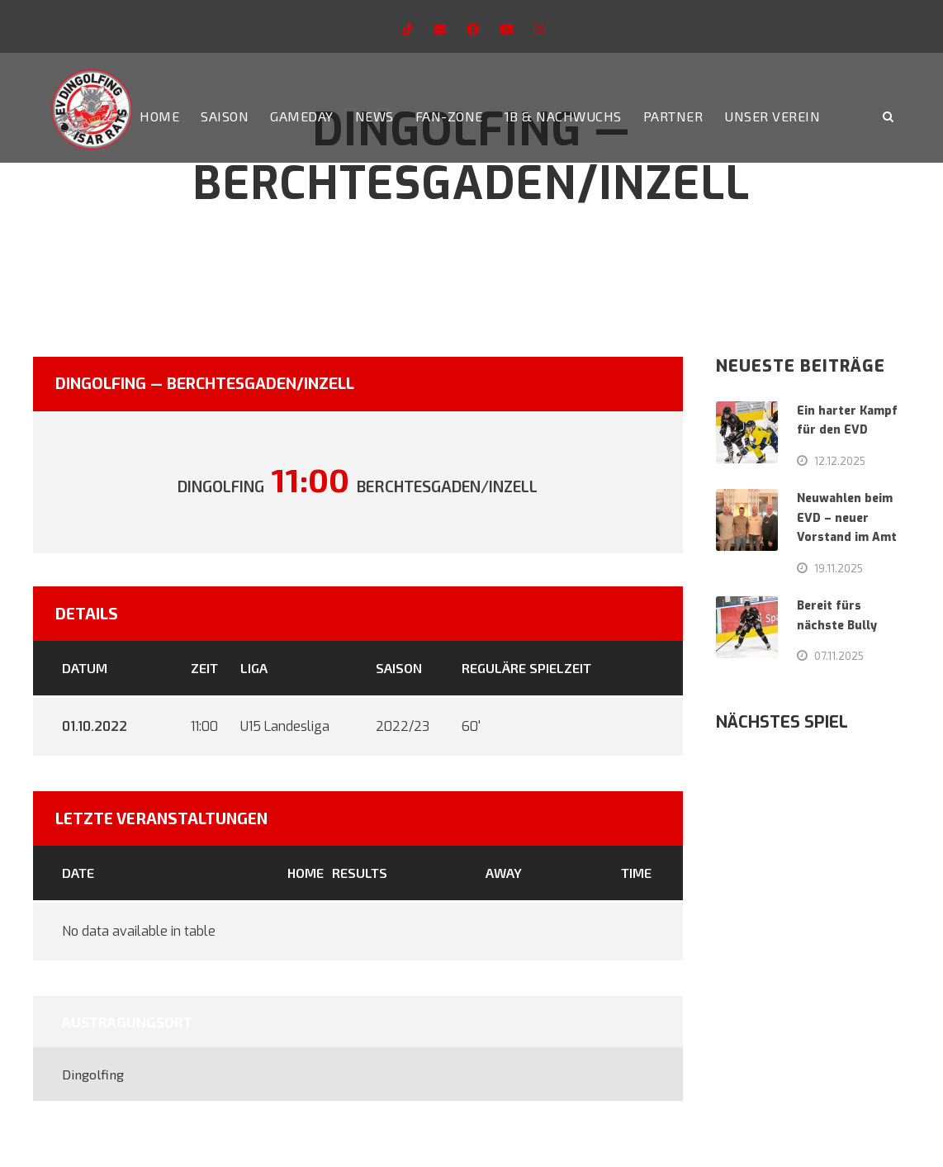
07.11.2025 (839, 655)
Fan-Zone (449, 116)
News (374, 116)
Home (159, 116)
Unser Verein (772, 116)
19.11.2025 (838, 568)
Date (78, 872)
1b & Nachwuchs (563, 116)
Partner (673, 116)
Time (636, 872)
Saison (225, 116)
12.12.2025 (839, 460)
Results (359, 872)
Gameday (302, 116)
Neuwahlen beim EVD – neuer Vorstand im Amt (847, 518)
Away (504, 872)
